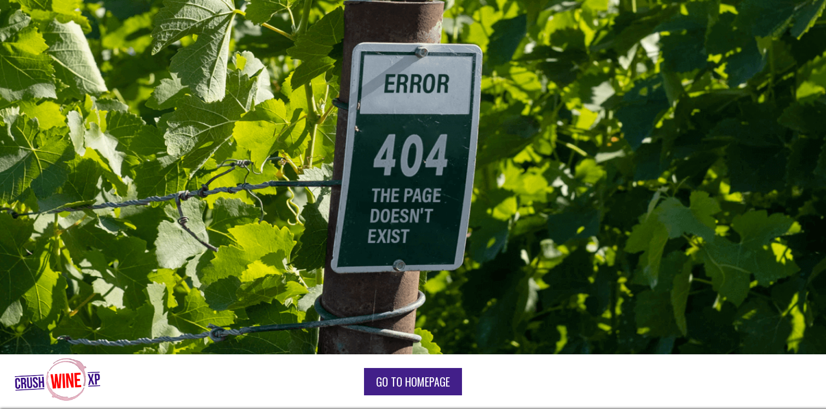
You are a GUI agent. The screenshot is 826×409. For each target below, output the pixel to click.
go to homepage (413, 381)
